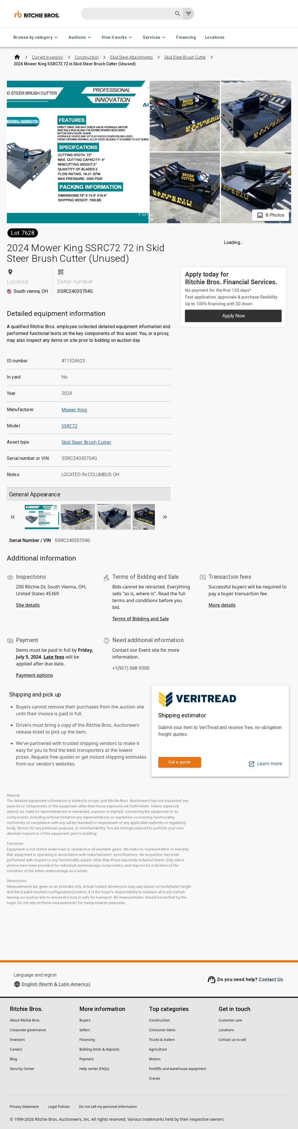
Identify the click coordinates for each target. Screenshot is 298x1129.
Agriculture (158, 1049)
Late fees (54, 657)
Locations (215, 37)
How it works (118, 37)
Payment (87, 1059)
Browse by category (36, 37)
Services (155, 37)
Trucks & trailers (162, 1039)
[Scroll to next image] (165, 517)
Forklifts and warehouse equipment (177, 1068)
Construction (159, 1020)
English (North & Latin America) (56, 984)
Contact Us (271, 979)
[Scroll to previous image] (12, 517)
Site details (28, 605)
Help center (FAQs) (94, 1068)
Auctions (80, 37)
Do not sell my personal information (108, 1106)
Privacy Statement (24, 1106)
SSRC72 (70, 426)
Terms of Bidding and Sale (140, 619)
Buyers (85, 1020)
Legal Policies (59, 1106)
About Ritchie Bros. (25, 1020)
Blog (13, 1059)
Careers (16, 1049)
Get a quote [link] (179, 762)
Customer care (230, 1020)
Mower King (74, 410)
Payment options (34, 675)
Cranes (154, 1078)
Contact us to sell (232, 1039)
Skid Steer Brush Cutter (87, 442)
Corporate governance (28, 1030)
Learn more (265, 763)
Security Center (22, 1068)
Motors (155, 1059)
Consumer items (162, 1030)
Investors (17, 1039)
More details (222, 605)
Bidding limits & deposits (99, 1049)
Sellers (85, 1030)
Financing (186, 37)
